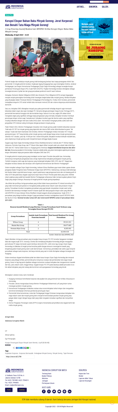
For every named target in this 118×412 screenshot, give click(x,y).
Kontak (22, 390)
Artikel (81, 6)
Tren (87, 373)
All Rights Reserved (66, 406)
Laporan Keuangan (85, 381)
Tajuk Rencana (68, 353)
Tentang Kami (46, 373)
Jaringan (45, 381)
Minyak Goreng (57, 353)
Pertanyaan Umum (48, 383)
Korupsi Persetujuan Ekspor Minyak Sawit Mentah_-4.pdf (23, 343)
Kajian (81, 373)
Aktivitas (45, 378)
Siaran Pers (9, 15)
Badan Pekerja (47, 376)
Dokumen (93, 6)
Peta (9, 390)
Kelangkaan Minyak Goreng (43, 353)
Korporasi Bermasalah (26, 353)
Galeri (105, 6)
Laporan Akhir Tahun (86, 378)
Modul (81, 376)
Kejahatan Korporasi (11, 353)
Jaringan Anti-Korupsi (79, 399)
